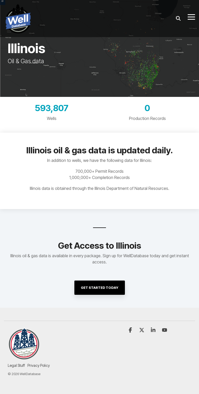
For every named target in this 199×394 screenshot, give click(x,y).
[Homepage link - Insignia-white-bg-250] (24, 357)
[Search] (178, 18)
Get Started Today (99, 287)
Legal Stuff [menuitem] (16, 365)
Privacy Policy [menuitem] (38, 365)
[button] (191, 16)
